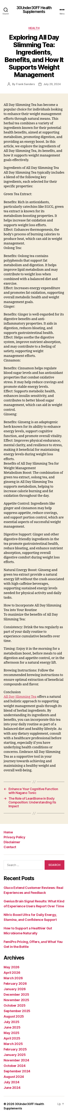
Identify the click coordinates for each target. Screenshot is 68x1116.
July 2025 (11, 1022)
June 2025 (12, 1027)
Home (8, 832)
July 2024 (11, 1082)
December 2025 (16, 994)
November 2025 (16, 1000)
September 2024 (17, 1071)
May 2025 (11, 1033)
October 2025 (15, 1005)
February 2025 (15, 1049)
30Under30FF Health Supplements (34, 10)
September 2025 (17, 1011)
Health (34, 28)
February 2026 (15, 983)
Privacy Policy (14, 837)
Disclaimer (12, 842)
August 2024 (14, 1077)
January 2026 (15, 989)
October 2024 (15, 1066)
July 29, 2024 (52, 84)
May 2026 (11, 967)
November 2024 (16, 1060)
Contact (10, 847)
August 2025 (14, 1016)
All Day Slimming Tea (20, 697)
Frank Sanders (25, 84)
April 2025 (12, 1038)
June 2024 (12, 1088)
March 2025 (13, 1044)
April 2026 (12, 973)
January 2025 (15, 1055)
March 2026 (13, 978)
